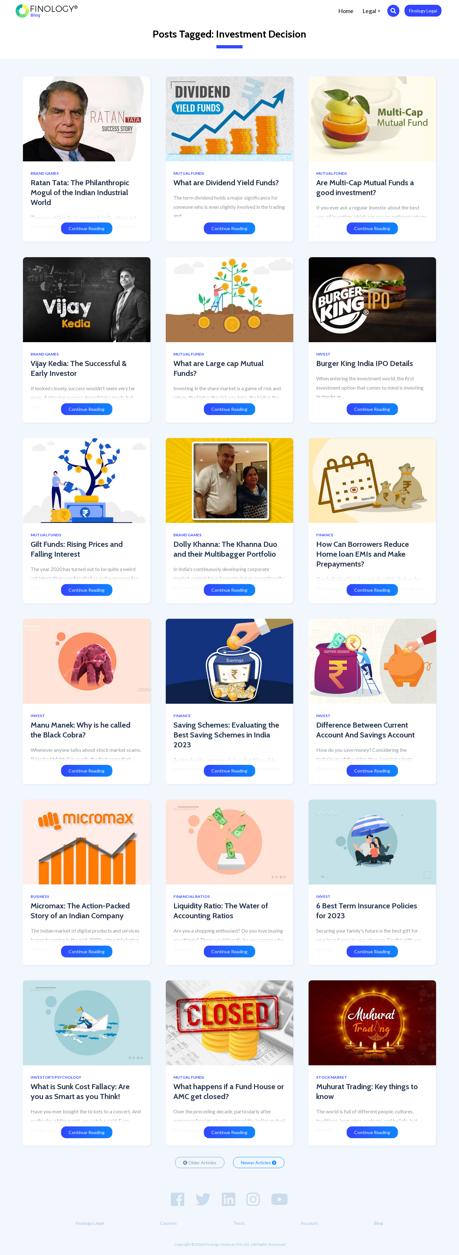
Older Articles (199, 1162)
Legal (371, 10)
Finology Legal (423, 10)
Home (348, 10)
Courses (168, 1223)
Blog (378, 1223)
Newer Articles (258, 1162)
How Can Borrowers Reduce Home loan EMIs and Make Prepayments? (362, 553)
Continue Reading (87, 228)
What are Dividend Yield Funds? (226, 182)
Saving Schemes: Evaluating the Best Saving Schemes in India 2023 (226, 734)
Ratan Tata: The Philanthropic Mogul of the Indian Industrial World (80, 192)
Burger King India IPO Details (364, 363)
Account (309, 1223)
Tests (239, 1223)
